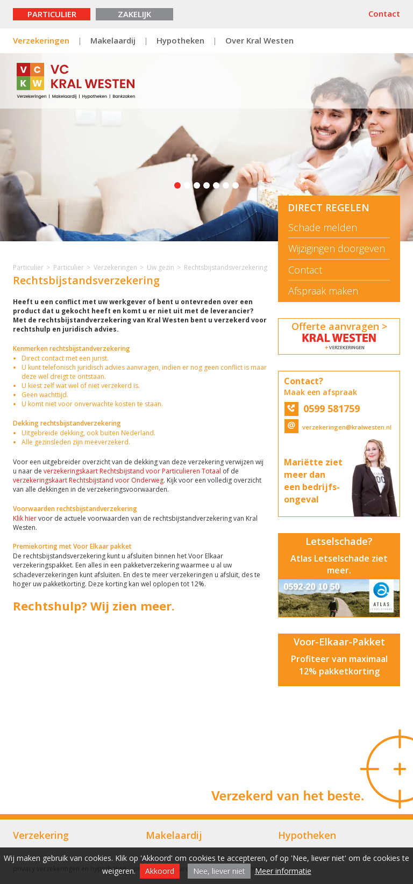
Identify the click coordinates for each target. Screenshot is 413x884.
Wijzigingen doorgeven (336, 248)
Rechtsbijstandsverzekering (225, 267)
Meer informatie (283, 871)
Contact (384, 13)
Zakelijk (134, 14)
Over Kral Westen (259, 40)
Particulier (51, 14)
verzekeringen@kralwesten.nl (337, 427)
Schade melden (322, 227)
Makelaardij (113, 40)
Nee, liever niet (219, 871)
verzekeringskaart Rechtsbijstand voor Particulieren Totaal (133, 471)
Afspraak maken (323, 291)
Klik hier (25, 518)
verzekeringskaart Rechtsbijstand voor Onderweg (88, 480)
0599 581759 (322, 408)
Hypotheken (180, 40)
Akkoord (159, 871)
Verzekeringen (41, 40)
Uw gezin (160, 267)
